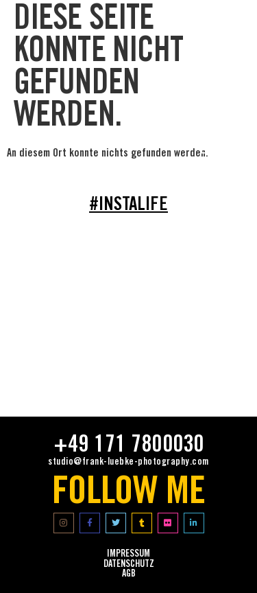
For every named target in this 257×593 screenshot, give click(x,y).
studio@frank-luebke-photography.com (128, 462)
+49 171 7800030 (128, 446)
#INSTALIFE (128, 206)
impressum (128, 554)
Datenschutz (128, 565)
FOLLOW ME (128, 494)
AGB (129, 574)
